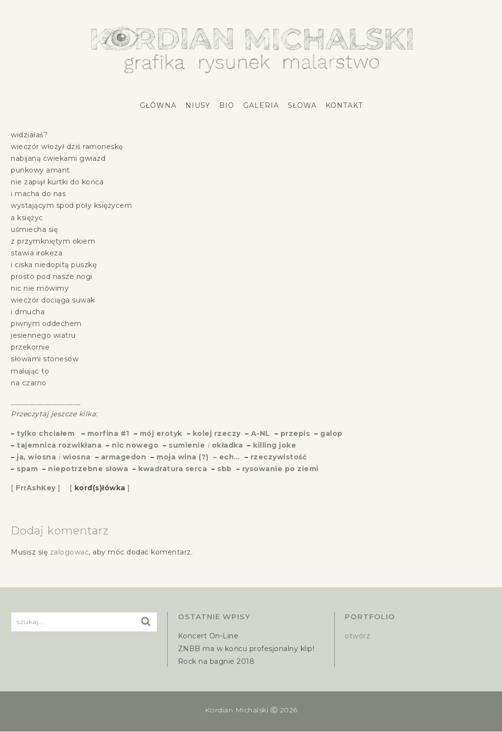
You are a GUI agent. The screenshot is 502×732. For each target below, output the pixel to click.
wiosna (77, 457)
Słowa (302, 105)
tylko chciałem (46, 433)
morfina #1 (108, 433)
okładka (227, 445)
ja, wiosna (36, 457)
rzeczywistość (279, 457)
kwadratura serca (172, 468)
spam (27, 468)
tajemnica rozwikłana (59, 445)
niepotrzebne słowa (88, 468)
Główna (158, 105)
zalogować (69, 552)
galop (331, 433)
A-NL (260, 433)
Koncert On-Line (208, 635)
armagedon (124, 457)
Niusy (197, 105)
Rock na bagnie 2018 (216, 661)
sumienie (187, 445)
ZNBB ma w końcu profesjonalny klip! (246, 648)
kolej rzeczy (217, 433)
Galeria (261, 105)
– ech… (225, 457)
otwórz (357, 635)
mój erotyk (161, 433)
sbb (224, 468)
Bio (226, 105)
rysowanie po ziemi (280, 468)
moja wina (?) (182, 457)
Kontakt (344, 105)
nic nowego (135, 445)
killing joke (274, 445)
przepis (295, 433)
